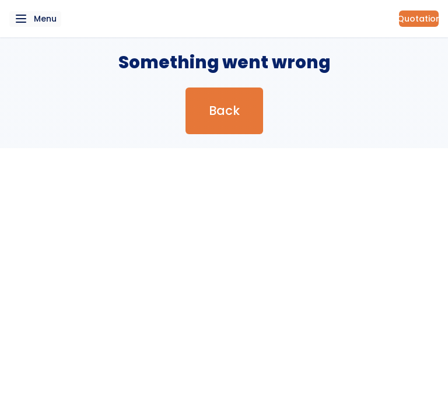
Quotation (419, 18)
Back (224, 110)
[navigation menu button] (35, 19)
